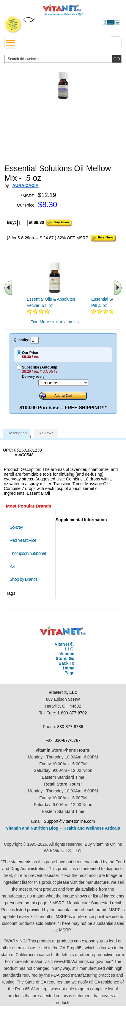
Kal (12, 566)
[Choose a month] (63, 383)
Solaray (16, 527)
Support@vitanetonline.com (69, 821)
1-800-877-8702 (72, 713)
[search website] (63, 59)
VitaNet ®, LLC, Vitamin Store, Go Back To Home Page (64, 658)
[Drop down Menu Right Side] (116, 42)
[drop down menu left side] (10, 43)
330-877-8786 (70, 726)
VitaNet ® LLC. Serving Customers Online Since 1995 (63, 10)
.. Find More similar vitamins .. (54, 321)
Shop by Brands (25, 579)
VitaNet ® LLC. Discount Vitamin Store (63, 631)
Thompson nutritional (28, 553)
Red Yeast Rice (23, 540)
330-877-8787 (68, 740)
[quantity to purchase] (22, 223)
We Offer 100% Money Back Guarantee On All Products (13, 25)
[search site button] (116, 59)
